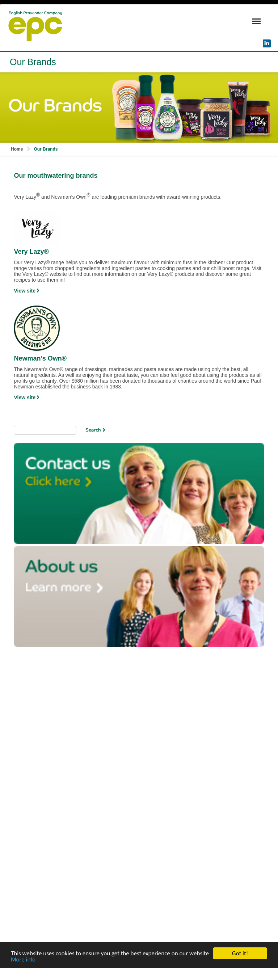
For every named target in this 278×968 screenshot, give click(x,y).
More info (23, 960)
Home (17, 149)
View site (26, 291)
